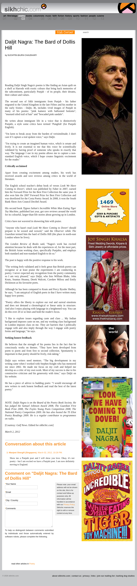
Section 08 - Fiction (60, 17)
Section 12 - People (92, 17)
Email (8, 492)
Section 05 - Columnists (38, 17)
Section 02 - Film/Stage (12, 17)
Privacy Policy (69, 504)
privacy (86, 576)
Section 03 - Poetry (21, 17)
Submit (10, 555)
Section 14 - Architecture (110, 17)
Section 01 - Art (3, 17)
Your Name (10, 484)
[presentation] (29, 544)
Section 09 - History (68, 17)
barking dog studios (125, 576)
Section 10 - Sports (76, 17)
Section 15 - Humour (121, 17)
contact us (76, 576)
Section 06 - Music (48, 17)
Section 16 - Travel (129, 17)
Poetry (32, 564)
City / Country (11, 500)
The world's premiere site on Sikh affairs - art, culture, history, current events (24, 8)
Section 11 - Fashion (84, 17)
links (93, 576)
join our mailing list (106, 576)
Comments (10, 508)
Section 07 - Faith (54, 17)
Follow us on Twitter (124, 32)
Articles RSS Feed (129, 32)
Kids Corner (65, 32)
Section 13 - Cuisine (100, 17)
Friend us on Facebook (119, 32)
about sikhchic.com (61, 576)
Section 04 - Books (28, 17)
